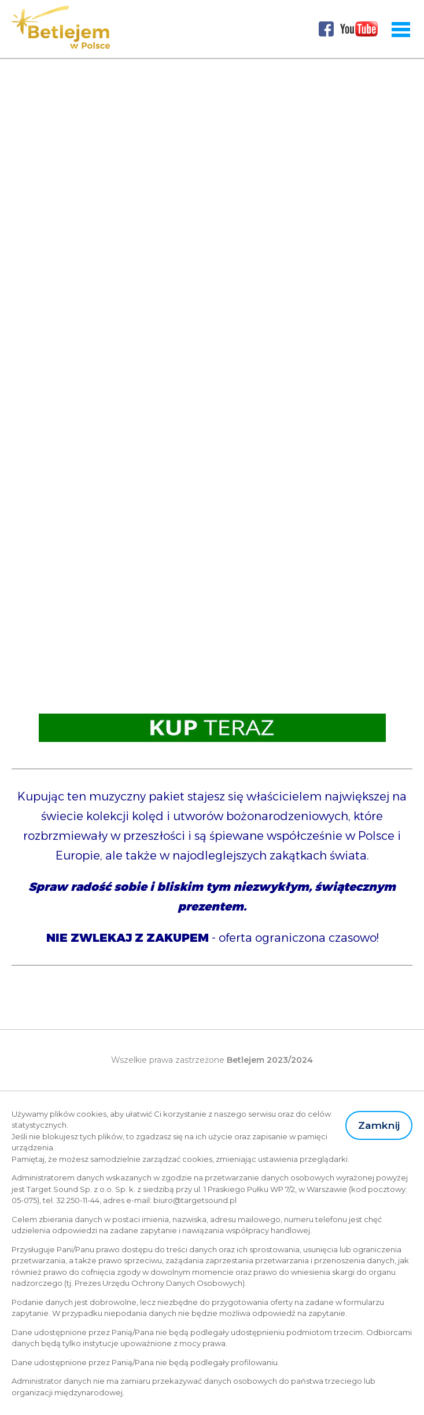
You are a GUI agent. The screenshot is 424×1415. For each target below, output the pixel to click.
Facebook (326, 28)
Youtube (359, 28)
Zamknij (379, 1125)
